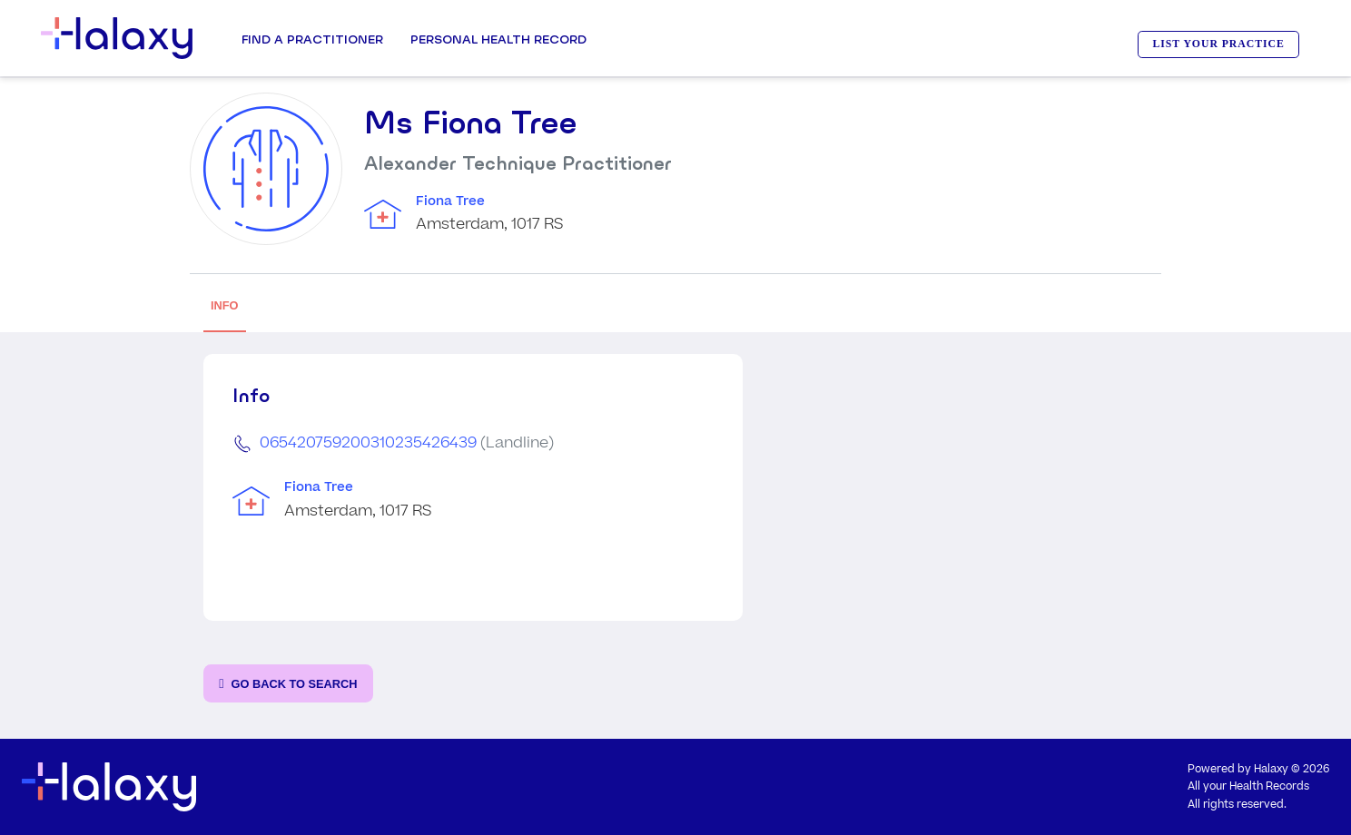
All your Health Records (1248, 786)
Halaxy (1271, 769)
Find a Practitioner (312, 39)
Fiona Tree (450, 201)
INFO (225, 305)
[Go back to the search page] (288, 683)
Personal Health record (498, 39)
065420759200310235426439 (368, 443)
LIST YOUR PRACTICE (1219, 44)
